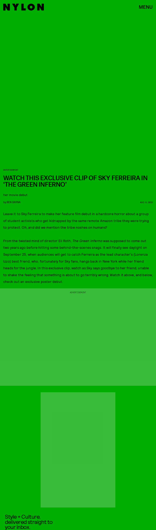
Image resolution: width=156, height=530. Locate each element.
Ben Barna (14, 202)
